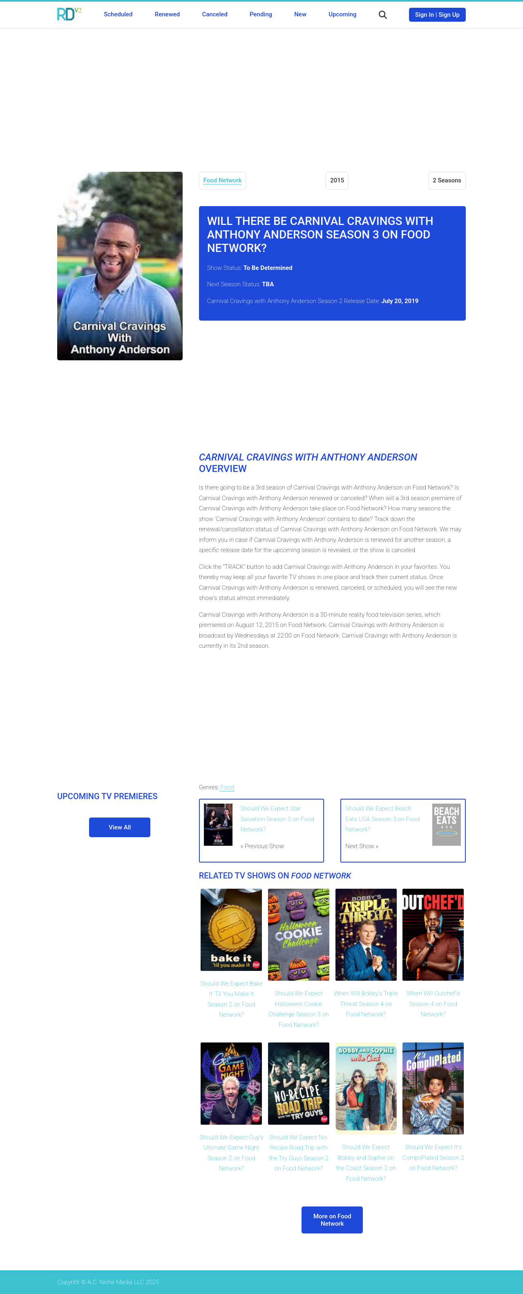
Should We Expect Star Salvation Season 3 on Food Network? (278, 819)
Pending (261, 14)
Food (227, 787)
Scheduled (118, 14)
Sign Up (449, 14)
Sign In (424, 14)
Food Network (222, 180)
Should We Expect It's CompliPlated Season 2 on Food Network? (433, 1157)
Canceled (214, 14)
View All (120, 827)
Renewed (167, 14)
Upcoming (342, 14)
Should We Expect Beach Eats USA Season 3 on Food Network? (382, 819)
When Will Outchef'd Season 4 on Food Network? (433, 1004)
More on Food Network (332, 1220)
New (300, 14)
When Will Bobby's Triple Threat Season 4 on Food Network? (366, 1004)
